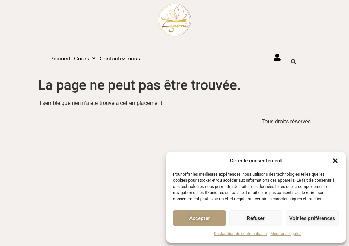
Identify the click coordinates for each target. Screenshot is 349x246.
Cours (84, 58)
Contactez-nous (120, 58)
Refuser (255, 218)
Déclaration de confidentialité (240, 233)
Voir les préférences (312, 218)
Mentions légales (285, 233)
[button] (335, 160)
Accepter (199, 218)
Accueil (60, 58)
